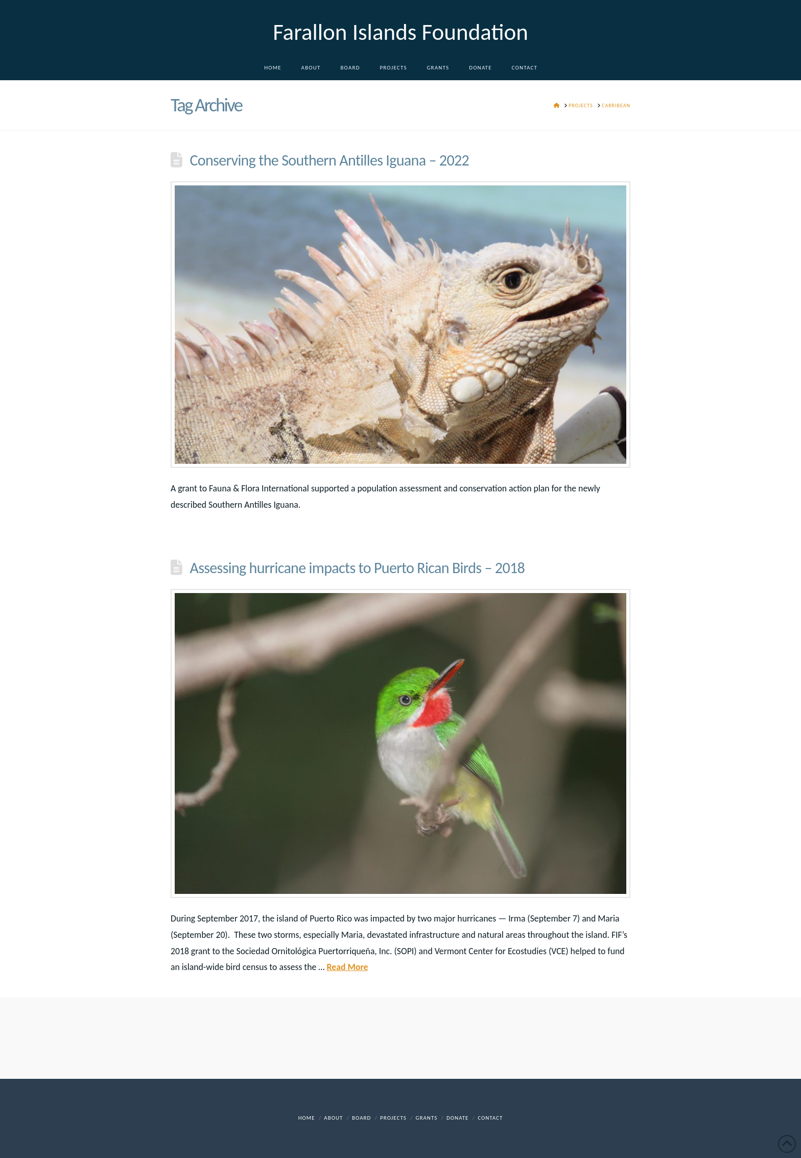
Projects (393, 1118)
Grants (427, 1118)
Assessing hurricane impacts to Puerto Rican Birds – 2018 (357, 567)
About (333, 1118)
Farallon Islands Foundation (400, 31)
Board (361, 1118)
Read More (347, 967)
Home (306, 1118)
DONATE (457, 1118)
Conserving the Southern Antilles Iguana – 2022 (329, 160)
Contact (490, 1118)
